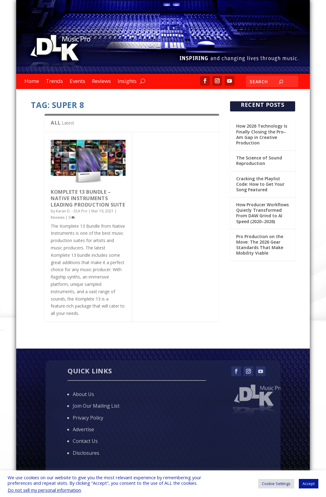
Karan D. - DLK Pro (71, 211)
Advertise (83, 429)
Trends (54, 81)
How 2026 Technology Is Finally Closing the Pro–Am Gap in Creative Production (261, 134)
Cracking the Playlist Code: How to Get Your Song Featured (260, 184)
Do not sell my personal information (44, 490)
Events (77, 81)
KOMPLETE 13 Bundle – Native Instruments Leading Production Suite (88, 198)
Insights (127, 81)
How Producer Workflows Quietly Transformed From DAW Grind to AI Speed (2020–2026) (262, 213)
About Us (83, 394)
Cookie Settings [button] (276, 483)
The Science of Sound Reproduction (259, 160)
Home (31, 81)
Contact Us (85, 441)
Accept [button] (308, 483)
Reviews (101, 81)
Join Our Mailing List (96, 405)
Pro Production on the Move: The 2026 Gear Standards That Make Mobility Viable (259, 245)
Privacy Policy (88, 417)
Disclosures (86, 453)
